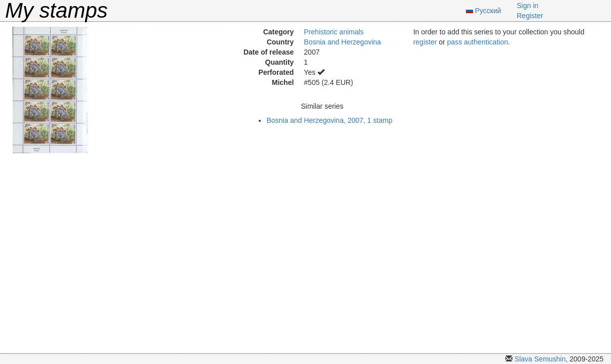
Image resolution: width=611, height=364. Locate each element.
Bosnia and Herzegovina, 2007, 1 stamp (329, 120)
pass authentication (477, 42)
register (425, 42)
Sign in (528, 6)
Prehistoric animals (333, 32)
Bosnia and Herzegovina (342, 42)
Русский (488, 11)
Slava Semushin (540, 359)
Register (530, 16)
